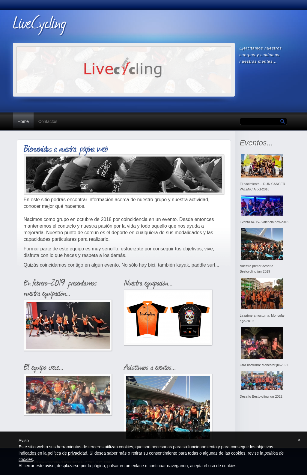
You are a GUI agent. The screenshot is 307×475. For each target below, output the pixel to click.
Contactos (47, 121)
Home (23, 121)
